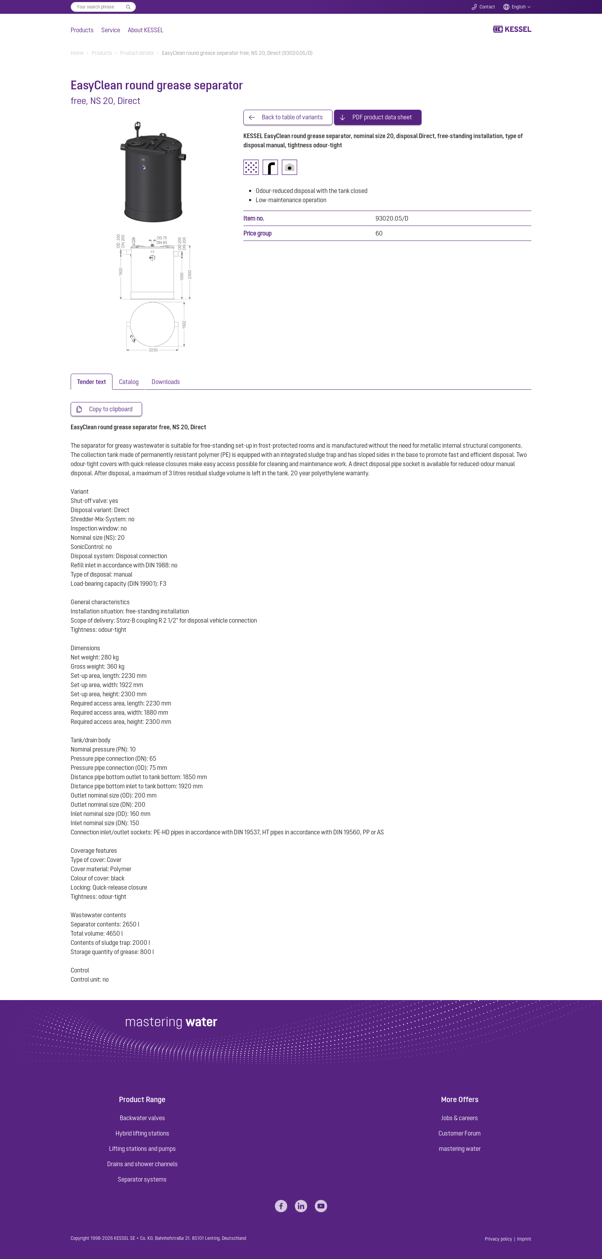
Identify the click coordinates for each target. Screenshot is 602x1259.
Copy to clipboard (110, 409)
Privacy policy (498, 1239)
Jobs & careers (459, 1117)
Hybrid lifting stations (142, 1133)
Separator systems (142, 1179)
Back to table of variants (292, 117)
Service (110, 29)
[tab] (91, 382)
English (519, 7)
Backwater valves (142, 1117)
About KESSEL (146, 29)
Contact (487, 7)
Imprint (524, 1239)
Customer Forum (459, 1133)
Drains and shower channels (142, 1163)
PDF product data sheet (382, 117)
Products (82, 29)
